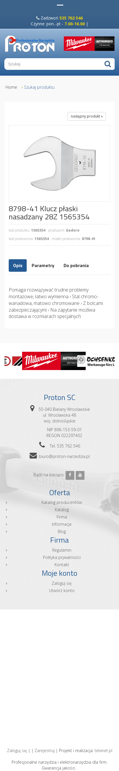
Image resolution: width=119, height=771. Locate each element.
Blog (62, 531)
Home (11, 87)
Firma (62, 517)
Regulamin (61, 550)
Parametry (43, 265)
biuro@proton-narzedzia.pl (64, 456)
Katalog (62, 509)
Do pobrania (76, 265)
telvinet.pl (103, 750)
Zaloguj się (62, 583)
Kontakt (62, 564)
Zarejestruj (45, 750)
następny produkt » (87, 116)
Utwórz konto (62, 590)
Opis (17, 265)
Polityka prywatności (62, 557)
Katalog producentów (62, 502)
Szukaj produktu (39, 87)
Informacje (62, 524)
